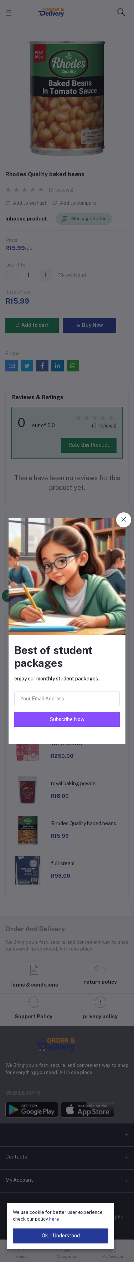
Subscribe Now (67, 719)
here (54, 1219)
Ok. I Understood (61, 1235)
